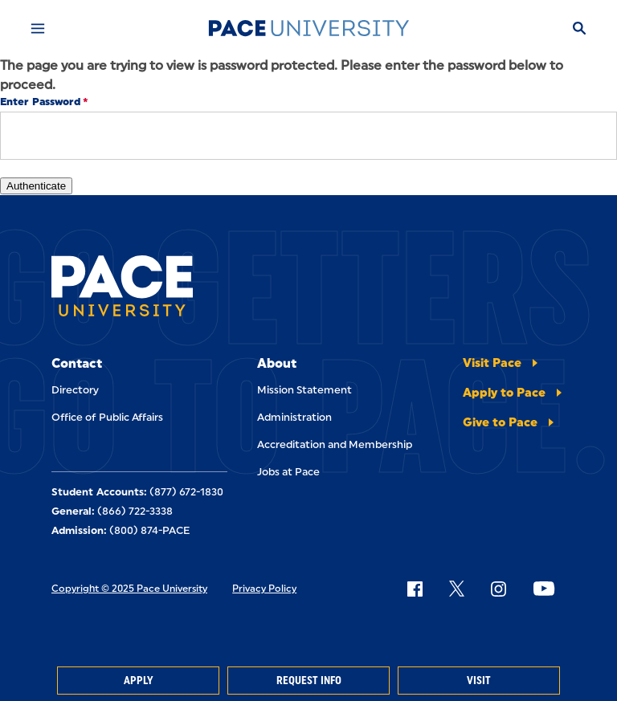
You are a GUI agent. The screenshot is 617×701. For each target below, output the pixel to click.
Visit (479, 680)
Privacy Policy (264, 588)
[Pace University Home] (308, 28)
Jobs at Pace (288, 472)
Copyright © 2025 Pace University (129, 588)
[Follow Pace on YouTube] (544, 589)
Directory (75, 390)
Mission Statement (304, 390)
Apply (138, 680)
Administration (294, 417)
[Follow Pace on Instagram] (498, 589)
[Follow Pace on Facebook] (414, 589)
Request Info (308, 680)
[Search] (579, 28)
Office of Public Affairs (107, 417)
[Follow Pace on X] (456, 589)
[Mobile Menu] (38, 28)
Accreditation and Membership (334, 444)
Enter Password (40, 102)
